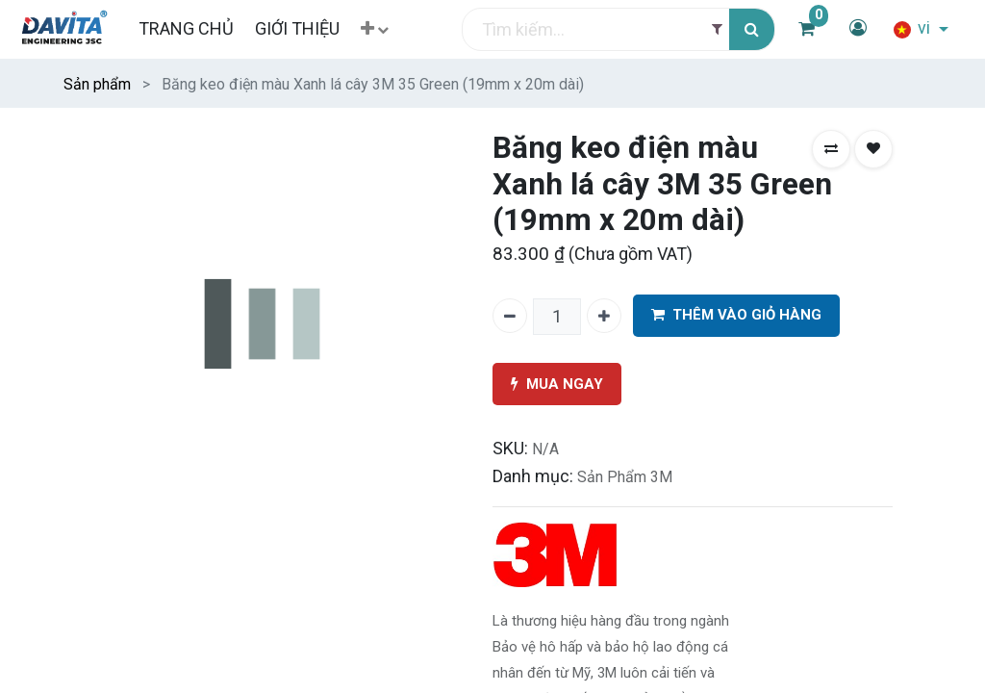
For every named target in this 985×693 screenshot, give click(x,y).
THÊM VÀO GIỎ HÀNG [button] (736, 315)
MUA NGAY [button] (557, 384)
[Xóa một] (509, 315)
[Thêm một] (604, 315)
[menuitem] (185, 28)
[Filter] (717, 29)
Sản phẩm (97, 84)
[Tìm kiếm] (751, 29)
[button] (374, 29)
